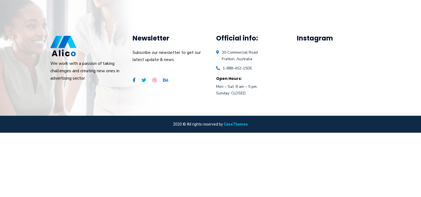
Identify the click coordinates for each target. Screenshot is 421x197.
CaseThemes (236, 124)
